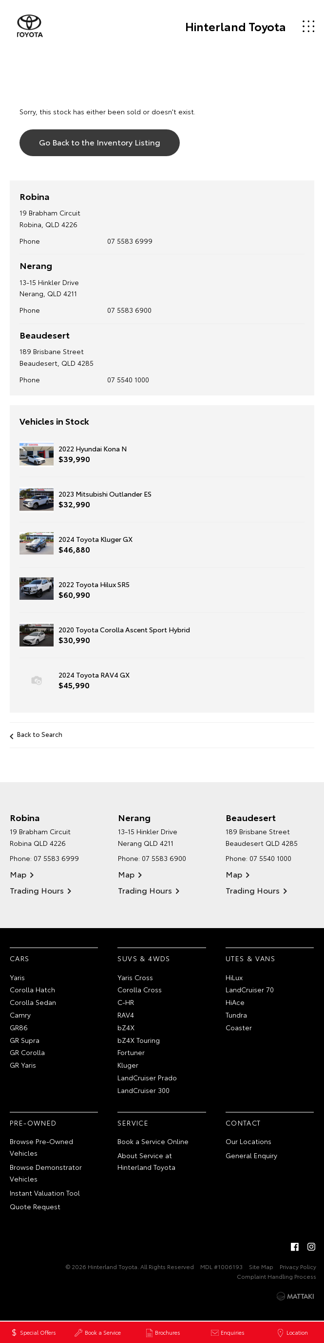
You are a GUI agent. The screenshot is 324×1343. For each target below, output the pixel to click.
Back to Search (39, 734)
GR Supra (24, 1040)
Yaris (17, 977)
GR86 (19, 1027)
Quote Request (35, 1206)
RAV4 (125, 1015)
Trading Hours (37, 889)
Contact (243, 1123)
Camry (20, 1015)
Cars (20, 958)
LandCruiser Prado (147, 1077)
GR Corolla (27, 1052)
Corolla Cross (139, 989)
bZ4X (125, 1027)
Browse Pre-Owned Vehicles (41, 1147)
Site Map (261, 1266)
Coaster (239, 1027)
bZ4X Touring (138, 1040)
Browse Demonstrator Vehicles (46, 1172)
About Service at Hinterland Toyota (146, 1161)
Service (133, 1123)
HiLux (234, 977)
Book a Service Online (153, 1141)
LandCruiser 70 (250, 989)
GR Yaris (23, 1065)
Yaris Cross (135, 977)
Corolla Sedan (33, 1002)
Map (18, 873)
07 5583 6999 (130, 241)
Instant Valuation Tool (45, 1193)
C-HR (125, 1002)
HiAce (235, 1002)
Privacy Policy (298, 1266)
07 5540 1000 (129, 379)
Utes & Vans (250, 958)
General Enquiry (251, 1155)
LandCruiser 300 (143, 1090)
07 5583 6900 (130, 310)
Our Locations (248, 1141)
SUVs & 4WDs (143, 958)
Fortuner (131, 1052)
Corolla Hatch (32, 989)
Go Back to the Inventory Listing (99, 141)
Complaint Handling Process (276, 1276)
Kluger (127, 1065)
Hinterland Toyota (235, 26)
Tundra (236, 1015)
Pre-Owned (33, 1123)
